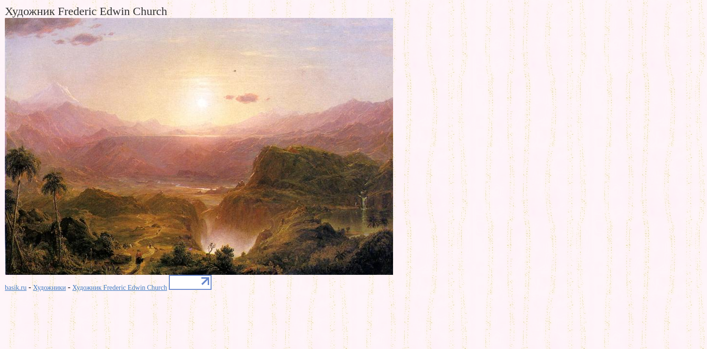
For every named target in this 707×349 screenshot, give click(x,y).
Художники (49, 287)
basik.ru (16, 287)
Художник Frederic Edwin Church (119, 287)
